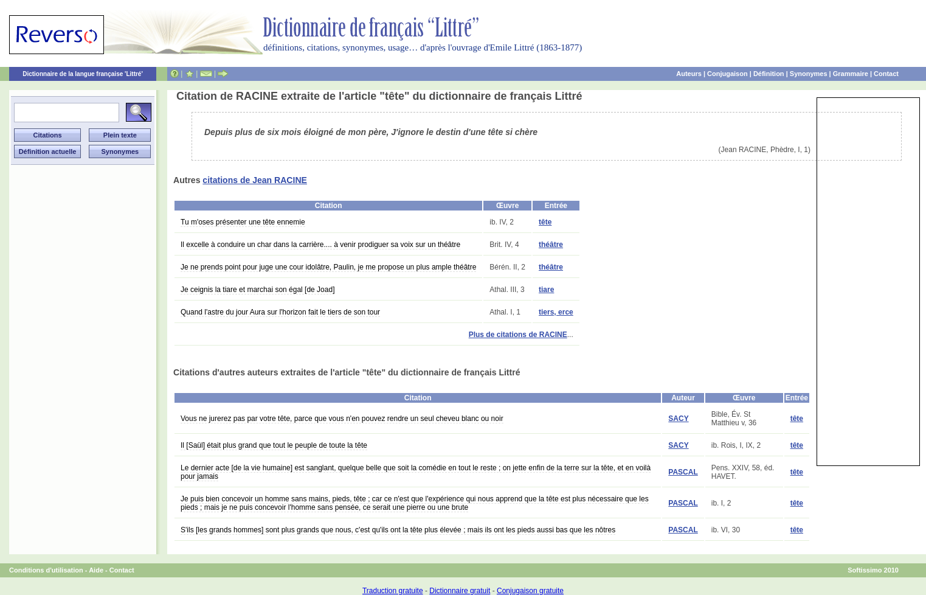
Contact (886, 73)
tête (545, 222)
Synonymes (809, 73)
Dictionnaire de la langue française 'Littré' (82, 74)
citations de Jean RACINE (254, 180)
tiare (546, 289)
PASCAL (682, 472)
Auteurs (689, 73)
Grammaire (850, 73)
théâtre (551, 244)
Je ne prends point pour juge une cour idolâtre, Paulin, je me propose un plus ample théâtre (328, 267)
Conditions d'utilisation (46, 570)
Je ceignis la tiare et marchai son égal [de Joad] (257, 289)
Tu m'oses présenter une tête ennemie (243, 222)
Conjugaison (727, 73)
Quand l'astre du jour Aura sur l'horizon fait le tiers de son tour (280, 312)
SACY (678, 418)
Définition (768, 73)
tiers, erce (556, 312)
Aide (96, 570)
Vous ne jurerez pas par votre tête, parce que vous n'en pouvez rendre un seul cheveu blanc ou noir (342, 418)
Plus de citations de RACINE (518, 334)
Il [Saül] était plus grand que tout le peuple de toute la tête (274, 445)
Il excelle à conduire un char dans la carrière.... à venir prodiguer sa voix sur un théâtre (320, 244)
